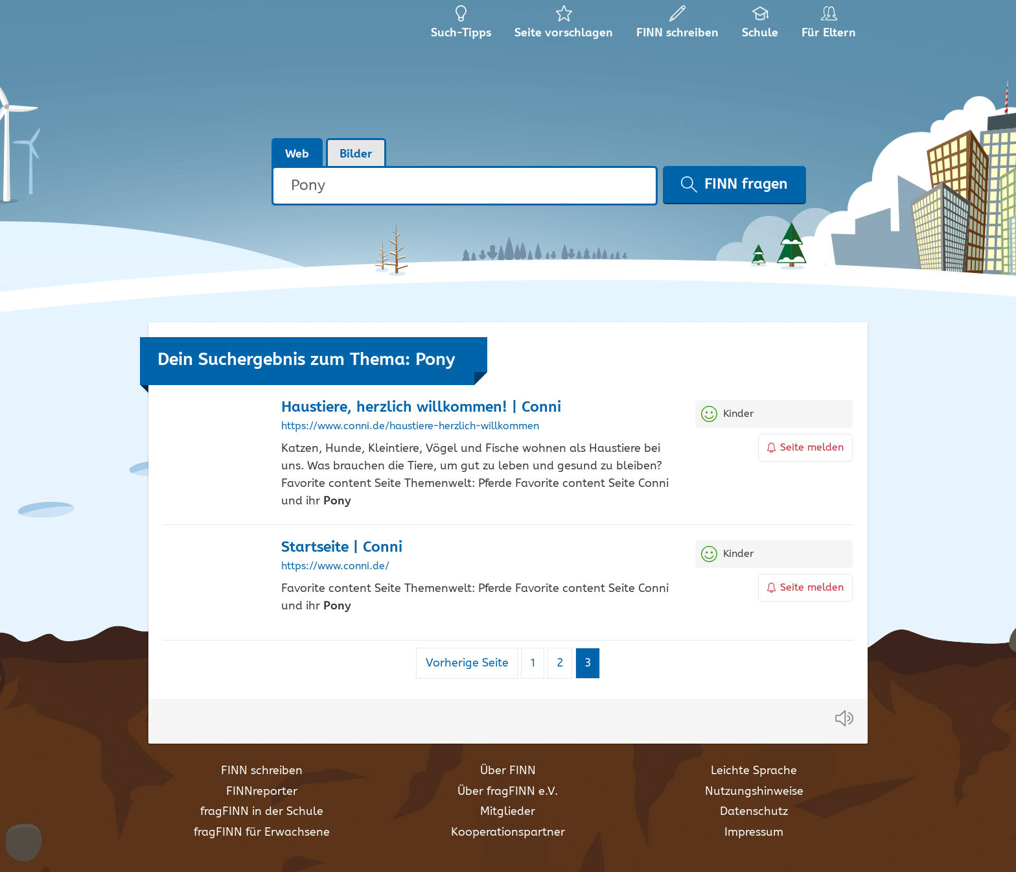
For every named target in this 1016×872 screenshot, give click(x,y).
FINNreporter (261, 792)
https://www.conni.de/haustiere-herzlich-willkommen (410, 426)
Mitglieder (507, 812)
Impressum (753, 832)
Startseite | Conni (341, 547)
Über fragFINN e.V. (507, 792)
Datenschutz (754, 812)
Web (297, 154)
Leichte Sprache (754, 771)
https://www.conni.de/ (335, 566)
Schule (760, 25)
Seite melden (805, 448)
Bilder (356, 154)
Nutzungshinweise (754, 792)
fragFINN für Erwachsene (262, 832)
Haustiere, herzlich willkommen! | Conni (421, 407)
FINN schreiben (262, 771)
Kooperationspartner (508, 832)
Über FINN (508, 771)
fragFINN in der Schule (261, 812)
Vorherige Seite (467, 663)
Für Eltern (831, 25)
